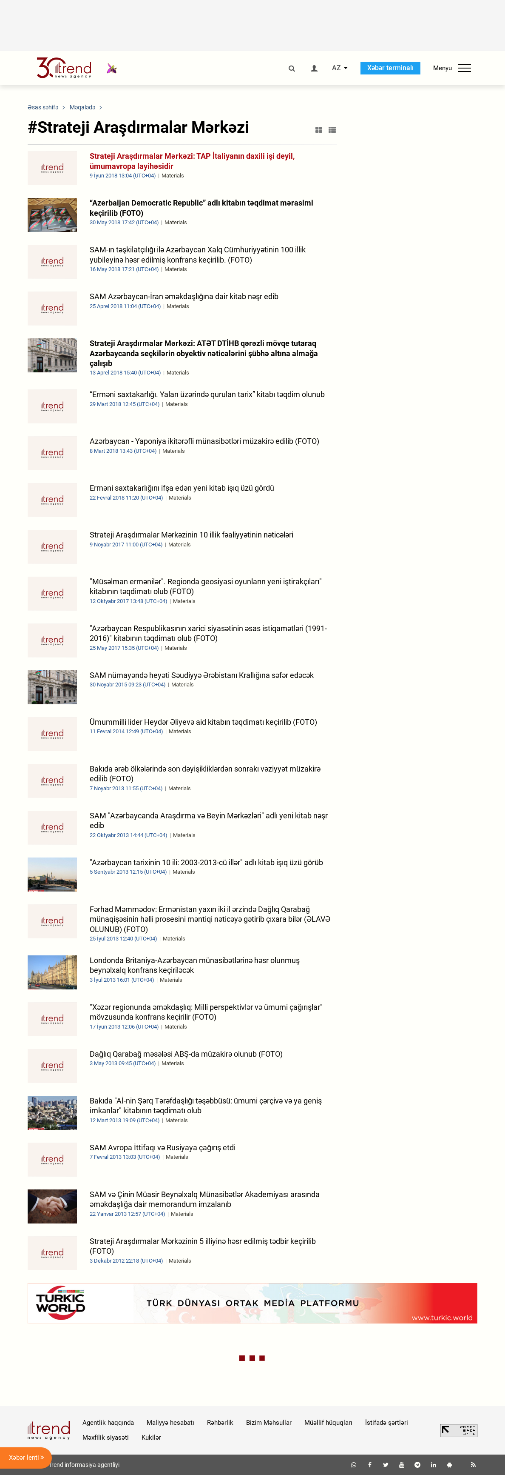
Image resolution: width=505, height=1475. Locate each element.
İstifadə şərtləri (386, 1422)
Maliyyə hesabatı (170, 1422)
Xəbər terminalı (390, 68)
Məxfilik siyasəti (105, 1437)
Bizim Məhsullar (269, 1422)
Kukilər (151, 1437)
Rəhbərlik (220, 1422)
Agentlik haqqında (108, 1422)
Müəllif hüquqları (328, 1422)
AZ (336, 68)
